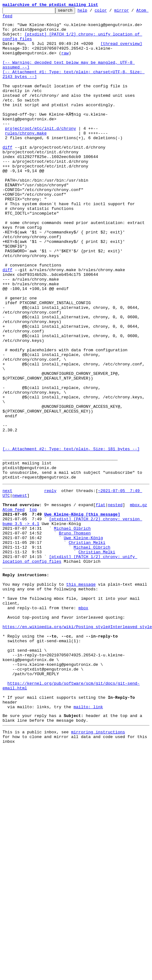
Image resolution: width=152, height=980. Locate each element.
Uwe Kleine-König (83, 631)
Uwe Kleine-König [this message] (82, 602)
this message (81, 685)
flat (100, 591)
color (110, 12)
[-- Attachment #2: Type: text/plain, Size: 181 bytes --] (71, 526)
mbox (83, 713)
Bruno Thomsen (74, 625)
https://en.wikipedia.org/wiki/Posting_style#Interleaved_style (77, 736)
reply (50, 574)
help (92, 12)
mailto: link (88, 832)
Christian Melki (87, 636)
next (7, 574)
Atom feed (13, 18)
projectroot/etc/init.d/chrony (40, 153)
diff (7, 175)
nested (115, 591)
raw (64, 62)
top (33, 597)
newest (19, 580)
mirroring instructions (98, 860)
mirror (131, 12)
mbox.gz (138, 591)
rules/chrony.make (26, 158)
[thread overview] (121, 51)
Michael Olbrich (72, 619)
